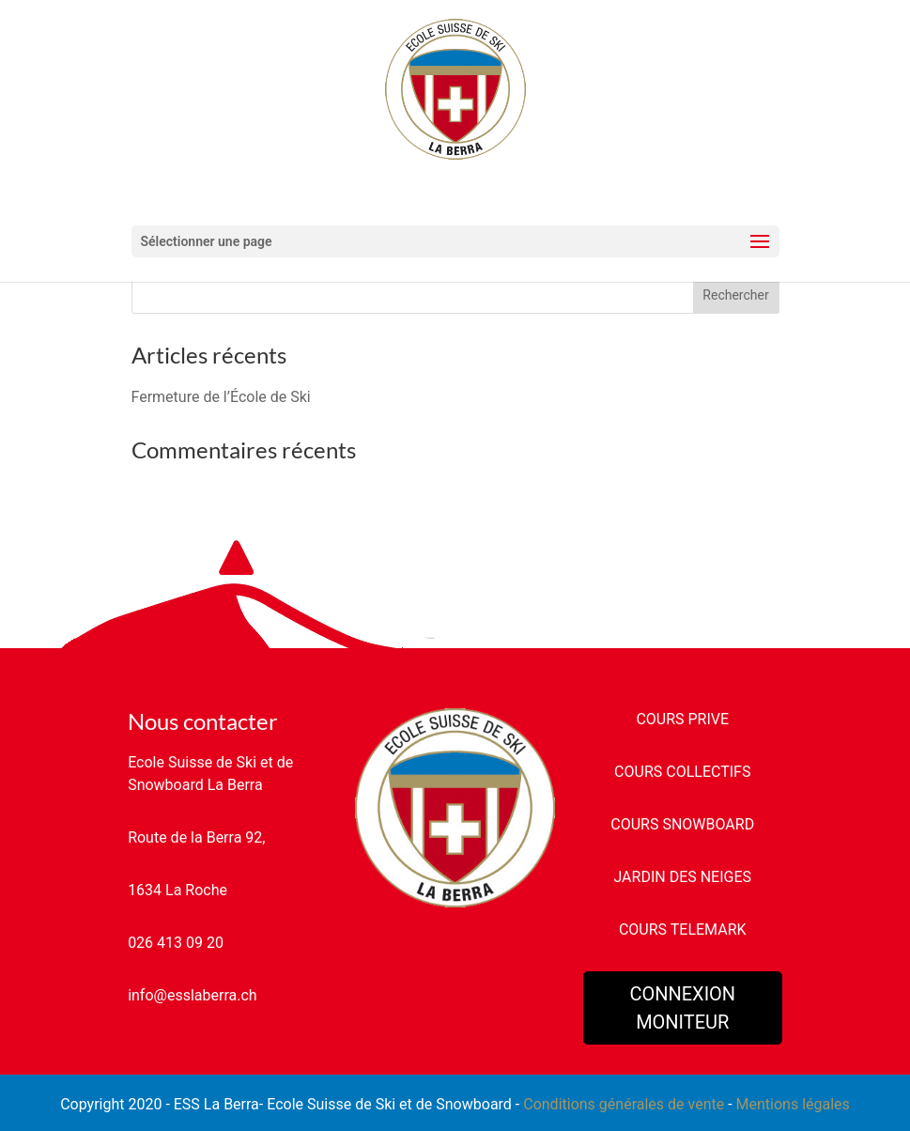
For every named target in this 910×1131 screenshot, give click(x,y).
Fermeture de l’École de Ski (221, 397)
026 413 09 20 (176, 943)
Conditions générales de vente (623, 1104)
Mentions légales (793, 1104)
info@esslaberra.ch (192, 995)
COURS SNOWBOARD (682, 824)
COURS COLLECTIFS (682, 772)
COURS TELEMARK (683, 929)
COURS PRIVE (682, 719)
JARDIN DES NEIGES (682, 877)
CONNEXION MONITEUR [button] (682, 1008)
